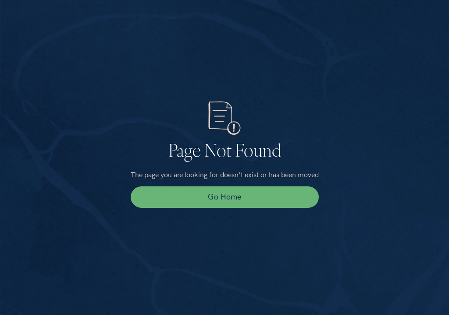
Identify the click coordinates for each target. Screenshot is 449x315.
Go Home (224, 196)
